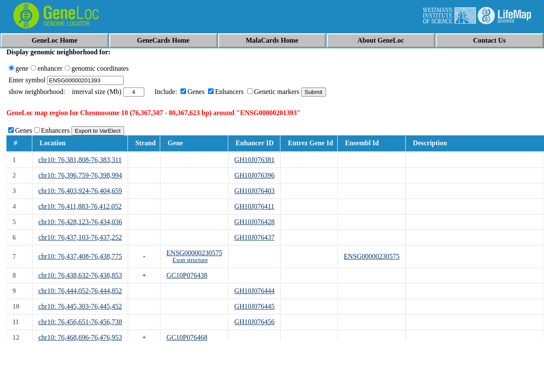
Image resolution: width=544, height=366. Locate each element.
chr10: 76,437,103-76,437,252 (80, 237)
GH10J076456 (254, 321)
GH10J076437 (254, 237)
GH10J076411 (254, 206)
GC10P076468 (186, 337)
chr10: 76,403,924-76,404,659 (80, 190)
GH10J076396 (254, 175)
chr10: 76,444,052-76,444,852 (80, 290)
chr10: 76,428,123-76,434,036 (80, 221)
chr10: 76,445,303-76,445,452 (80, 306)
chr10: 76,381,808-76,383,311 (80, 159)
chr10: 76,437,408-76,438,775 (80, 256)
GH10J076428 (254, 221)
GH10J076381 (254, 159)
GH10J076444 (254, 290)
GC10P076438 (186, 275)
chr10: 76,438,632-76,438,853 (80, 275)
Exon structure (190, 260)
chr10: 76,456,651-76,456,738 (80, 321)
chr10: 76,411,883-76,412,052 (80, 206)
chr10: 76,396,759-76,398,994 (80, 175)
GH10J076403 (254, 190)
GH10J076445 (254, 306)
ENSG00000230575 (194, 253)
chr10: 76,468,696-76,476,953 (80, 337)
